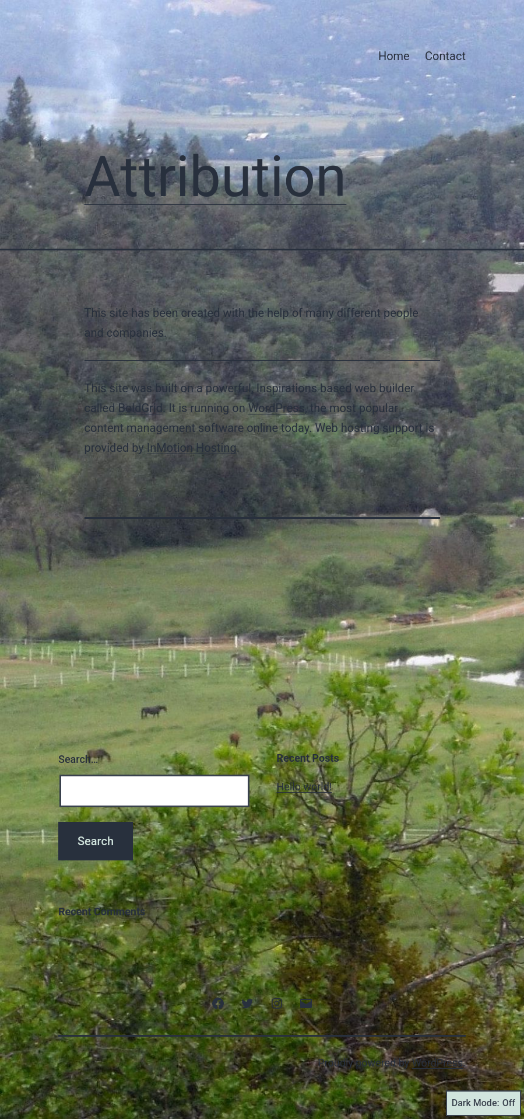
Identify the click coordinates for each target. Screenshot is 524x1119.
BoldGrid (140, 408)
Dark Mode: (483, 1103)
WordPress (276, 408)
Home (394, 56)
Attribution (216, 177)
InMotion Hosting (192, 448)
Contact (445, 56)
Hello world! (304, 786)
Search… (78, 759)
